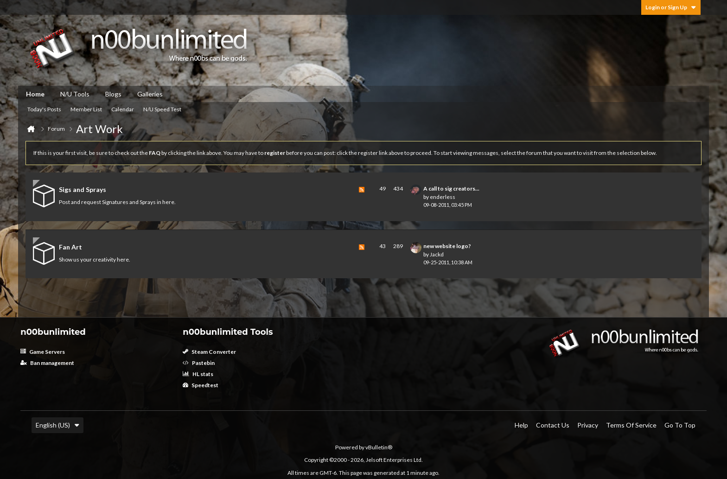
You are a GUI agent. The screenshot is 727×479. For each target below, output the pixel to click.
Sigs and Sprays (82, 189)
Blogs (113, 94)
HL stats (198, 373)
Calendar (122, 109)
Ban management (47, 362)
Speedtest (200, 385)
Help (521, 425)
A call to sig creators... (451, 188)
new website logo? (447, 246)
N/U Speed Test (162, 109)
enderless (442, 196)
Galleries (150, 94)
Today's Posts (44, 109)
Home (35, 94)
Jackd (437, 254)
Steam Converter (209, 351)
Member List (86, 109)
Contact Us (552, 425)
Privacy (587, 425)
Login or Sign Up (670, 7)
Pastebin (199, 362)
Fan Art (70, 247)
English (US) (57, 425)
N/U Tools (74, 94)
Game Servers (42, 351)
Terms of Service (631, 425)
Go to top (679, 425)
